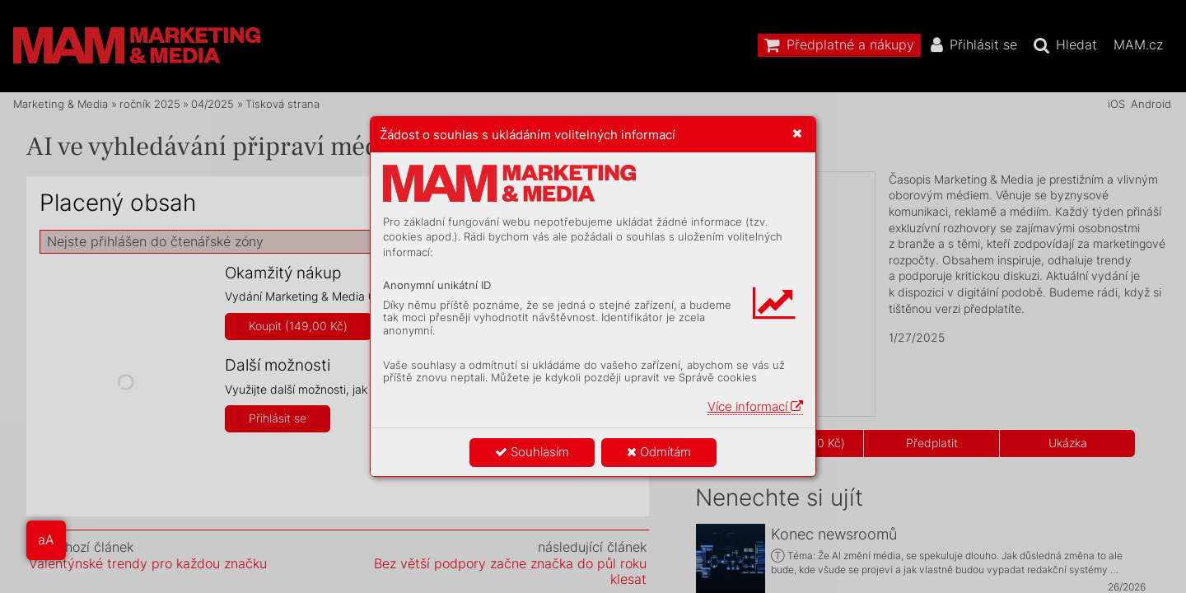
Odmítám (659, 452)
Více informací (755, 406)
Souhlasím (532, 452)
